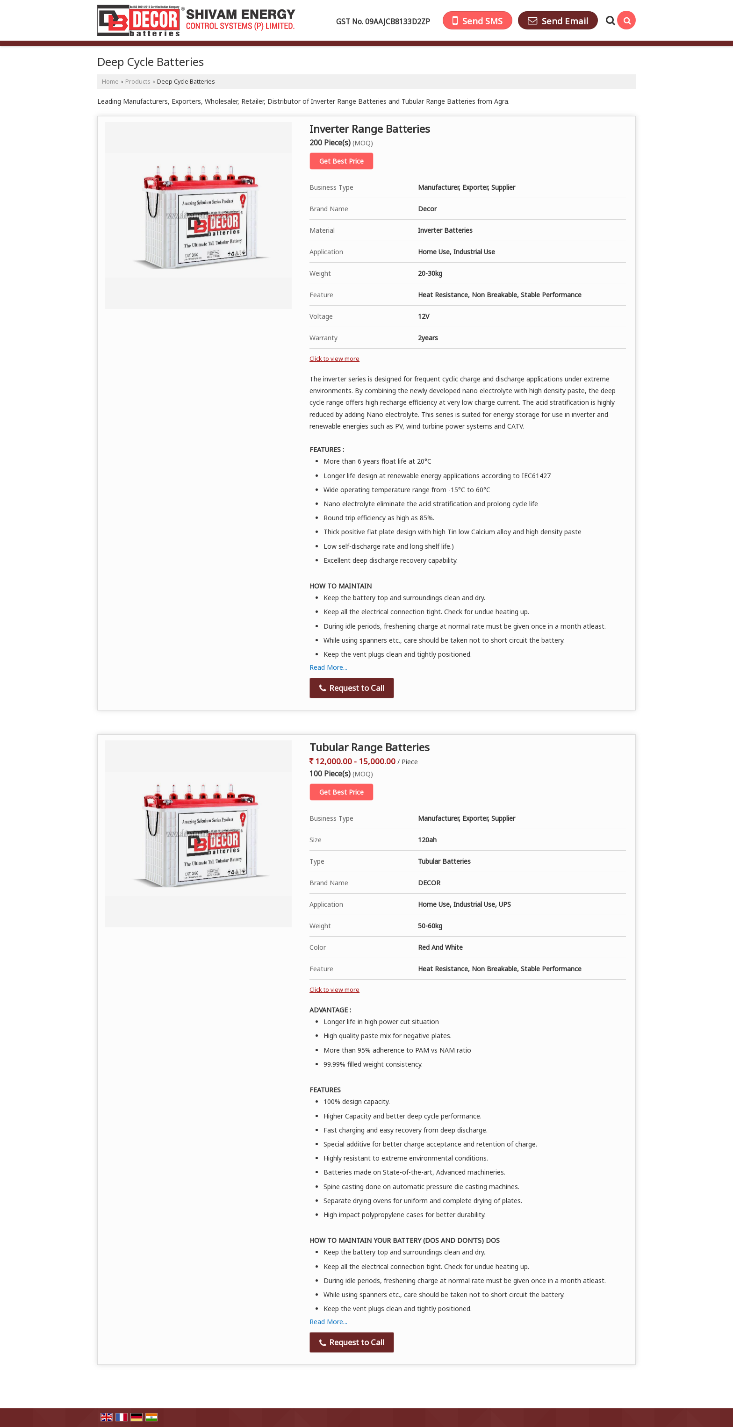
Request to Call (351, 687)
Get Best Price (341, 161)
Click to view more (334, 359)
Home (110, 82)
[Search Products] (609, 20)
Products (138, 82)
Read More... (328, 667)
